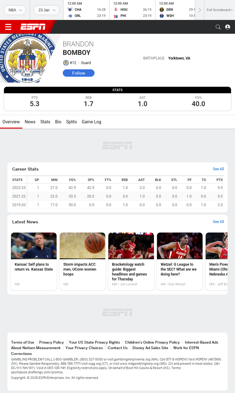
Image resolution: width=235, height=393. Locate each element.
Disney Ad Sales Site (150, 347)
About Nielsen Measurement (36, 347)
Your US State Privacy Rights (94, 342)
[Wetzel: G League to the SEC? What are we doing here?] (180, 261)
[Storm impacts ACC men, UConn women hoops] (82, 261)
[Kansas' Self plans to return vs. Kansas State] (34, 261)
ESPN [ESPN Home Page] (33, 26)
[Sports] (15, 10)
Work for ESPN (186, 347)
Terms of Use (22, 342)
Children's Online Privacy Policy (152, 342)
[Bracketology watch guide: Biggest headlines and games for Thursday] (131, 261)
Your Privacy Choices (84, 347)
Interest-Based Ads (201, 342)
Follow (78, 73)
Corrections (21, 353)
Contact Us (118, 347)
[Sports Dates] (46, 10)
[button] (218, 27)
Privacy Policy (51, 342)
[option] (34, 261)
